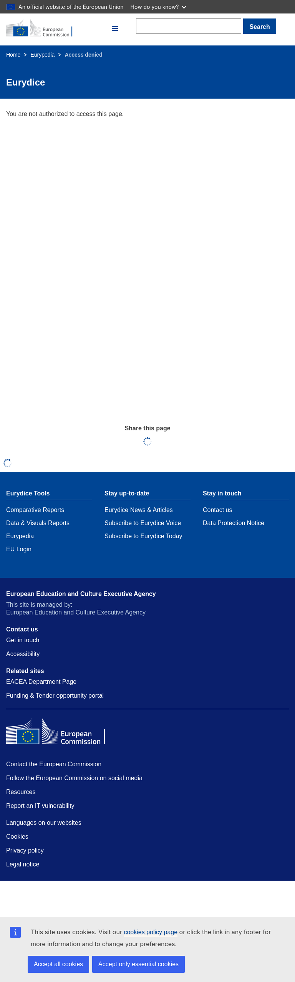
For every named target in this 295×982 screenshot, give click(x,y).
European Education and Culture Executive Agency (81, 594)
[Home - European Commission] (57, 28)
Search (259, 27)
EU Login (18, 549)
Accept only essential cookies (138, 964)
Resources (20, 792)
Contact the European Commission (53, 764)
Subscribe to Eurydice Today (143, 536)
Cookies (17, 836)
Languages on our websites (43, 822)
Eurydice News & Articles (138, 510)
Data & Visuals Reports (38, 523)
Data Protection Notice (233, 523)
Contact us (217, 510)
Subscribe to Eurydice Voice (142, 523)
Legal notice (22, 864)
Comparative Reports (35, 510)
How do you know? (159, 6)
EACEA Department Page (41, 681)
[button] (114, 28)
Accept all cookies (58, 964)
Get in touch (22, 640)
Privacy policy (25, 850)
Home (13, 55)
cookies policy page (150, 932)
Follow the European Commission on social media (74, 778)
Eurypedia (42, 55)
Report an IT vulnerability (40, 805)
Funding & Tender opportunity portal (55, 695)
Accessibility (23, 654)
